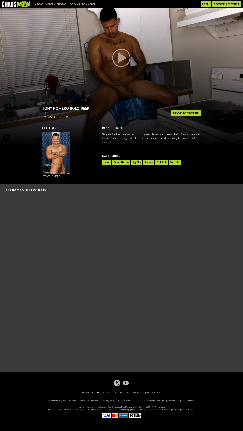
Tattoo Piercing (121, 162)
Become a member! (186, 112)
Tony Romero (52, 176)
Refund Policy (124, 400)
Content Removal (188, 409)
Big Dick (136, 162)
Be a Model (88, 4)
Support (72, 400)
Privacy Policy (109, 400)
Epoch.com (62, 409)
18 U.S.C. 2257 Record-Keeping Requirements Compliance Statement (165, 400)
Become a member (226, 4)
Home (85, 392)
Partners (156, 392)
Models (50, 4)
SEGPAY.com (145, 409)
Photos (61, 4)
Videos (39, 4)
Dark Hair (161, 162)
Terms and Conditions (89, 400)
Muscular (175, 162)
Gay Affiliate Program (56, 400)
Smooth (149, 162)
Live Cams (74, 4)
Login (206, 4)
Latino (106, 162)
